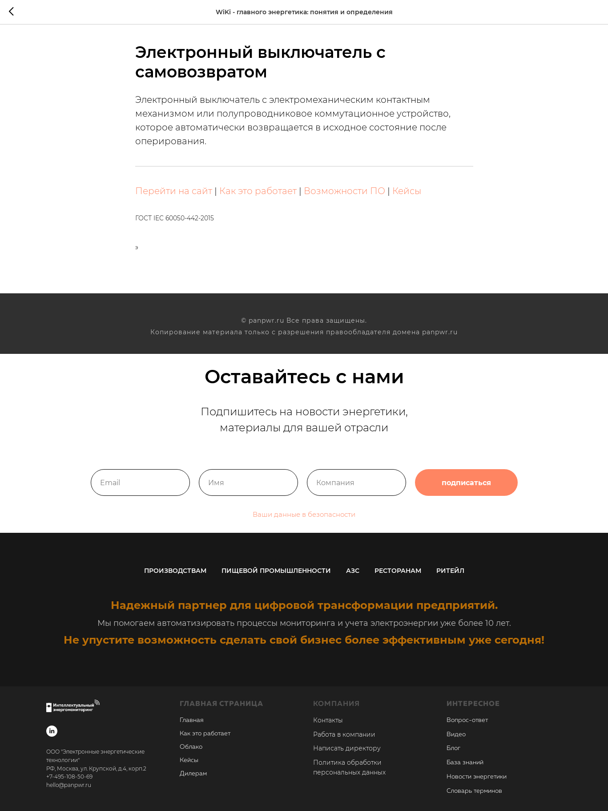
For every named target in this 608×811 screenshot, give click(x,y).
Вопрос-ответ (467, 720)
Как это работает (258, 191)
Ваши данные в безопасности (304, 526)
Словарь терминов (474, 791)
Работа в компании (344, 734)
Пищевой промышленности (276, 571)
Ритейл (450, 571)
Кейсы (406, 191)
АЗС (352, 571)
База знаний (465, 762)
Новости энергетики (477, 777)
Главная (192, 720)
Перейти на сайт (173, 191)
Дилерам (193, 773)
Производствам (175, 571)
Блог (453, 748)
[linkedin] (51, 731)
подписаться (466, 494)
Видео (456, 734)
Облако (191, 747)
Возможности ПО (344, 191)
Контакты (328, 720)
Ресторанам (397, 571)
